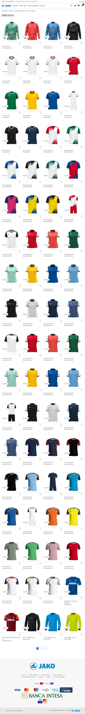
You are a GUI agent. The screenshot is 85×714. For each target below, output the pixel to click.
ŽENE (20, 5)
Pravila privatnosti (33, 675)
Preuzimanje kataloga (59, 677)
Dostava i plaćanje (57, 675)
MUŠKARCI (15, 5)
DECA (25, 5)
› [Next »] (48, 648)
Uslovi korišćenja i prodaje (28, 677)
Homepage (4, 10)
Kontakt (48, 677)
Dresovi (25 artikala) (30, 10)
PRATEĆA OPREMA (33, 5)
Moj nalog (81, 1)
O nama (23, 675)
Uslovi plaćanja (45, 675)
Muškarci (11, 10)
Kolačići (41, 677)
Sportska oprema (19, 10)
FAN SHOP (42, 5)
